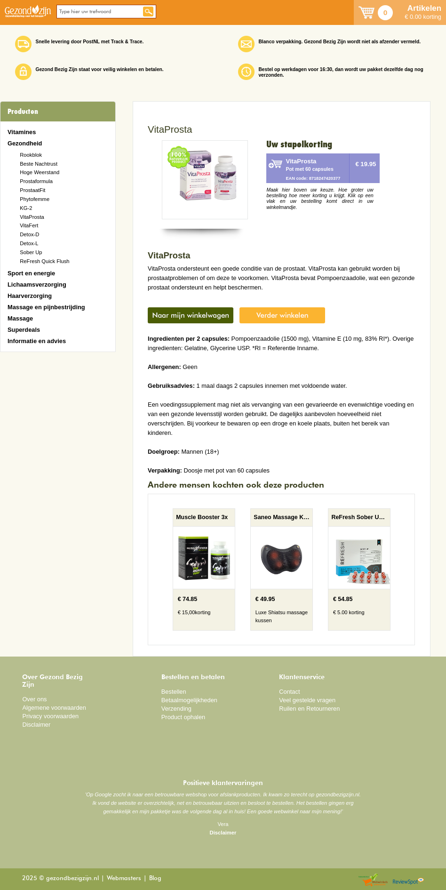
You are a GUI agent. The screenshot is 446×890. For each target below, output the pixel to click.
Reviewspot (408, 880)
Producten (23, 111)
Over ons (34, 699)
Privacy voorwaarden (50, 716)
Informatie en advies (37, 341)
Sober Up (31, 252)
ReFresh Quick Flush (44, 261)
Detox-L (29, 243)
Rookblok (31, 155)
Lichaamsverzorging (37, 284)
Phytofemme (34, 199)
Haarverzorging (30, 295)
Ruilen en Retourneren (309, 708)
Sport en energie (31, 273)
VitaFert (29, 225)
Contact (289, 691)
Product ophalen (183, 717)
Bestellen (173, 691)
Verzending (176, 708)
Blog (155, 878)
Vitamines (22, 132)
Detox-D (29, 234)
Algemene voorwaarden (54, 707)
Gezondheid (25, 143)
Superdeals (24, 329)
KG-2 (26, 208)
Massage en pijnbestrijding (46, 307)
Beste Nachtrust (38, 164)
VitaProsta (32, 217)
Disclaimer (36, 724)
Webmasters (124, 878)
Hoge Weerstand (39, 172)
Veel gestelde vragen (307, 700)
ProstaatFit (32, 190)
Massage (20, 318)
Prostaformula (36, 181)
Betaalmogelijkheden (189, 700)
